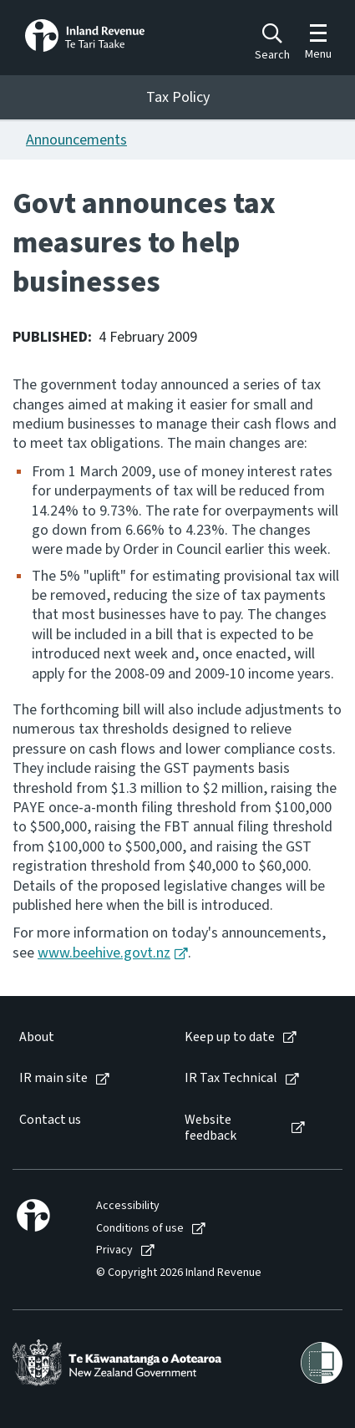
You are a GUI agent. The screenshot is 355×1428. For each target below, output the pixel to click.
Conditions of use (140, 1229)
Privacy (114, 1250)
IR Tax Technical (231, 1078)
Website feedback (210, 1128)
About (36, 1037)
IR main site (53, 1078)
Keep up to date (230, 1037)
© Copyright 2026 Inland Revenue (178, 1273)
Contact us (50, 1120)
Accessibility (128, 1206)
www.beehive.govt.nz (104, 953)
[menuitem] (85, 1037)
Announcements (76, 140)
